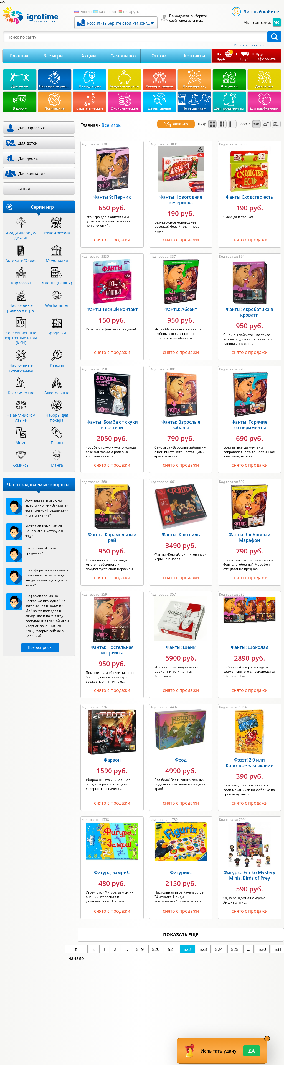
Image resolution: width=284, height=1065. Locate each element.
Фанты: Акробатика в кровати (249, 305)
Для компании (32, 173)
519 (140, 943)
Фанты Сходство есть (249, 190)
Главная (19, 56)
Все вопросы (40, 647)
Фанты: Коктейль (181, 528)
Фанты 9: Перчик (112, 190)
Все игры (53, 56)
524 (219, 943)
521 (171, 943)
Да (251, 1051)
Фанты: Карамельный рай (112, 530)
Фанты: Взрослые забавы (180, 418)
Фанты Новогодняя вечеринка (180, 193)
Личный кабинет (262, 12)
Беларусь (131, 11)
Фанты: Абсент (180, 302)
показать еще (180, 928)
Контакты (194, 56)
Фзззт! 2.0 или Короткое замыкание (249, 756)
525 (235, 943)
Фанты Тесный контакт (112, 302)
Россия (86, 11)
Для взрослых (31, 127)
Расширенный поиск (251, 45)
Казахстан (107, 11)
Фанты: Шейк (181, 640)
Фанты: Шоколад (249, 640)
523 (203, 943)
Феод (181, 753)
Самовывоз (123, 56)
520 (155, 943)
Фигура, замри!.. (112, 866)
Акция (24, 188)
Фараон (112, 753)
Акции (88, 56)
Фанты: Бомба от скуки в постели (112, 418)
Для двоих (28, 158)
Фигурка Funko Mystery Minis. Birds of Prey (249, 868)
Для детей (28, 143)
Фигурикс (181, 866)
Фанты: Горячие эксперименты (249, 418)
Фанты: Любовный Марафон (249, 530)
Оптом (158, 56)
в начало (76, 943)
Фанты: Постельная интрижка (112, 643)
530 (262, 943)
